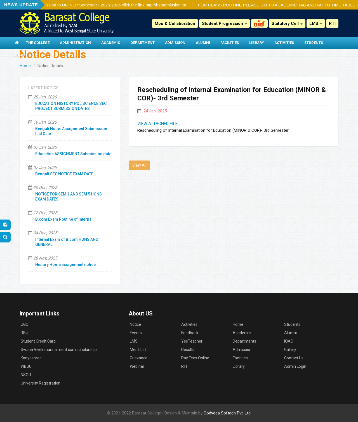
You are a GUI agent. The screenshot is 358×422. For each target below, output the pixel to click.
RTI (332, 23)
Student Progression (224, 23)
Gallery (290, 349)
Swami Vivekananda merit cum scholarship (59, 349)
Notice (135, 324)
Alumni (203, 43)
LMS (315, 23)
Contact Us (293, 358)
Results (187, 349)
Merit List (138, 349)
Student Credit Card (38, 341)
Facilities (229, 43)
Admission (175, 43)
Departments (244, 341)
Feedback (189, 333)
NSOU (26, 375)
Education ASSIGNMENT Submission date (73, 154)
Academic (110, 43)
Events (136, 333)
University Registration (40, 383)
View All (139, 165)
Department (143, 43)
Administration (75, 43)
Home (25, 65)
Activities (284, 43)
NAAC (20, 55)
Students (313, 43)
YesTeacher (191, 341)
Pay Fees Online (195, 358)
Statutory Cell (287, 23)
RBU (24, 333)
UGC (24, 324)
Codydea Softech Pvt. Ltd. (227, 413)
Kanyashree (31, 358)
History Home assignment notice (65, 264)
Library (256, 43)
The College (38, 43)
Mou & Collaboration (175, 23)
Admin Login (295, 366)
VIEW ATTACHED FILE (157, 123)
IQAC (288, 341)
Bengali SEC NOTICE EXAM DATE (64, 174)
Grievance (138, 358)
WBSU (26, 366)
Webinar (137, 366)
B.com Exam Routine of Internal (64, 219)
